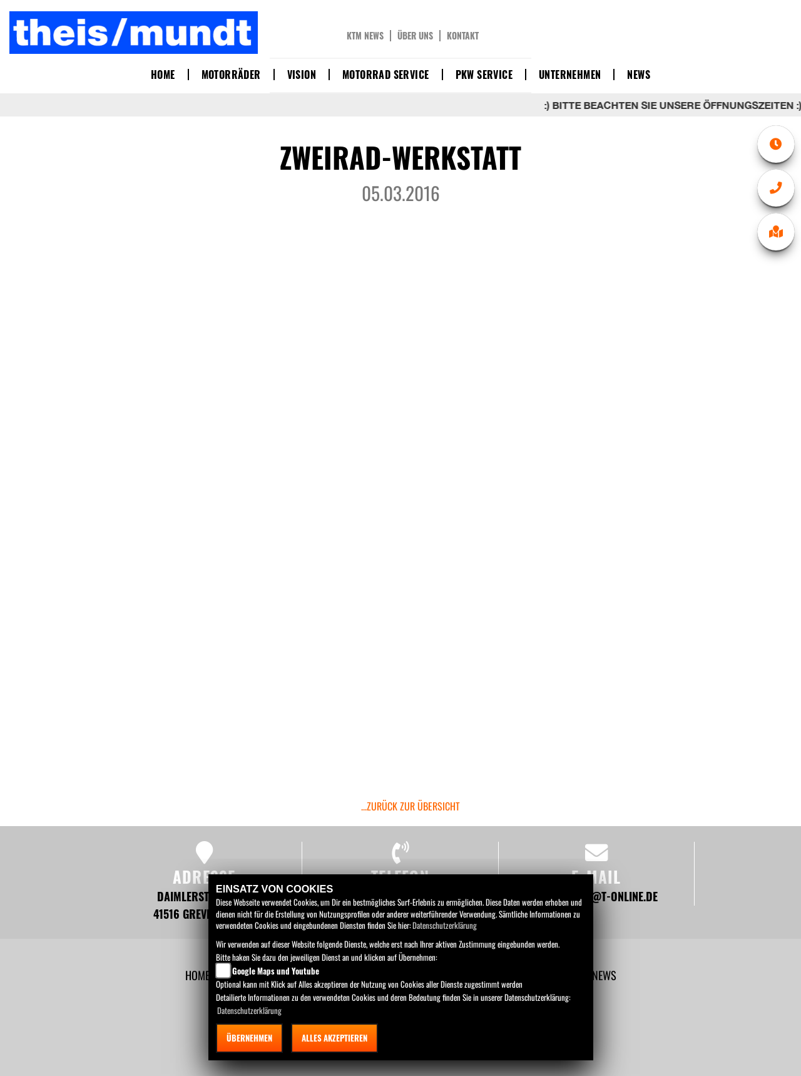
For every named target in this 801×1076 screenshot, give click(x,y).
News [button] (638, 74)
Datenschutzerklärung (444, 925)
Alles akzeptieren (334, 1038)
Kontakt (463, 35)
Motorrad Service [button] (385, 74)
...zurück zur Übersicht (410, 806)
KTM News (365, 35)
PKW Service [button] (484, 74)
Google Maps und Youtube (275, 971)
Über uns (415, 35)
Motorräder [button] (231, 74)
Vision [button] (301, 74)
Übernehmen (249, 1038)
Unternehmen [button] (570, 74)
